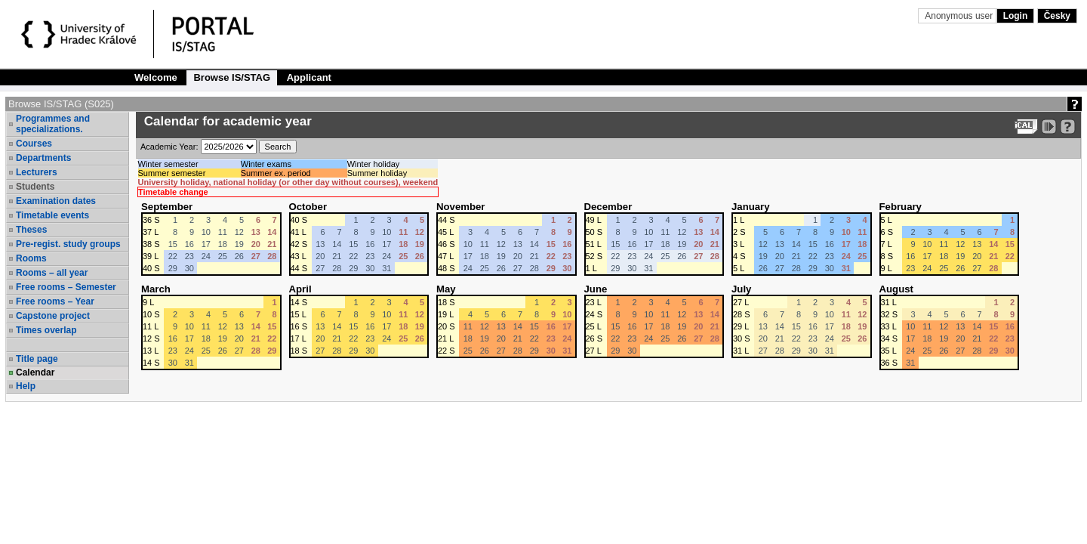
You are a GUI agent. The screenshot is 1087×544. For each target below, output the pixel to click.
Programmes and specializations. (53, 123)
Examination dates (56, 201)
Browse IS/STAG (231, 77)
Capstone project (53, 316)
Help (25, 386)
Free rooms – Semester (66, 287)
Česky (1057, 16)
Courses (34, 143)
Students (35, 186)
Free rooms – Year (55, 301)
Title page (37, 359)
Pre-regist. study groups (68, 244)
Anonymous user (960, 16)
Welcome (155, 77)
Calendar (35, 372)
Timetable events (52, 215)
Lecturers (36, 172)
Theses (31, 229)
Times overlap (46, 330)
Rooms (31, 258)
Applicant (309, 77)
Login (1015, 16)
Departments (43, 158)
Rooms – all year (52, 272)
